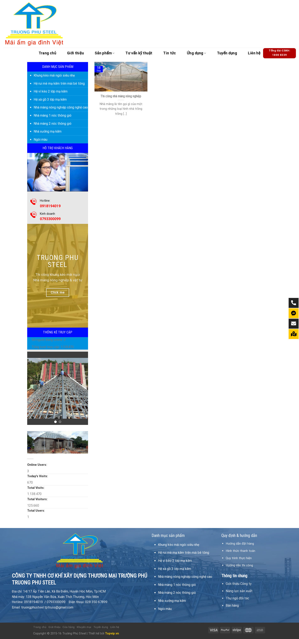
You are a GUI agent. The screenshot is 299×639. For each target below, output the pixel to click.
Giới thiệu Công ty (239, 584)
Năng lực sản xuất (239, 591)
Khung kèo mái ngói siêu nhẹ (54, 75)
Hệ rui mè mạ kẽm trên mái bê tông (59, 83)
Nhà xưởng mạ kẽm (47, 131)
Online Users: (37, 465)
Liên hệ (254, 53)
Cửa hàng (68, 627)
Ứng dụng (196, 53)
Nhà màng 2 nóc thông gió (52, 124)
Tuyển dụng (227, 53)
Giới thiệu (75, 53)
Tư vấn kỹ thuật (138, 53)
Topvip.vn (112, 633)
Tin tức (169, 53)
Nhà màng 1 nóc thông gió (52, 115)
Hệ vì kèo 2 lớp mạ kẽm (50, 91)
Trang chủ (47, 53)
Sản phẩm (105, 53)
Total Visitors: (37, 499)
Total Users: (36, 510)
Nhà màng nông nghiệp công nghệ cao (61, 107)
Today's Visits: (38, 476)
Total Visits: (36, 488)
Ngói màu (40, 139)
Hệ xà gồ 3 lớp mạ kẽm (50, 99)
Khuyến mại (84, 627)
